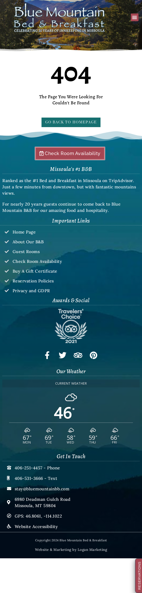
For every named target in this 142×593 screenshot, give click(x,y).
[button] (135, 17)
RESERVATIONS (140, 576)
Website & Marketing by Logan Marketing (71, 549)
